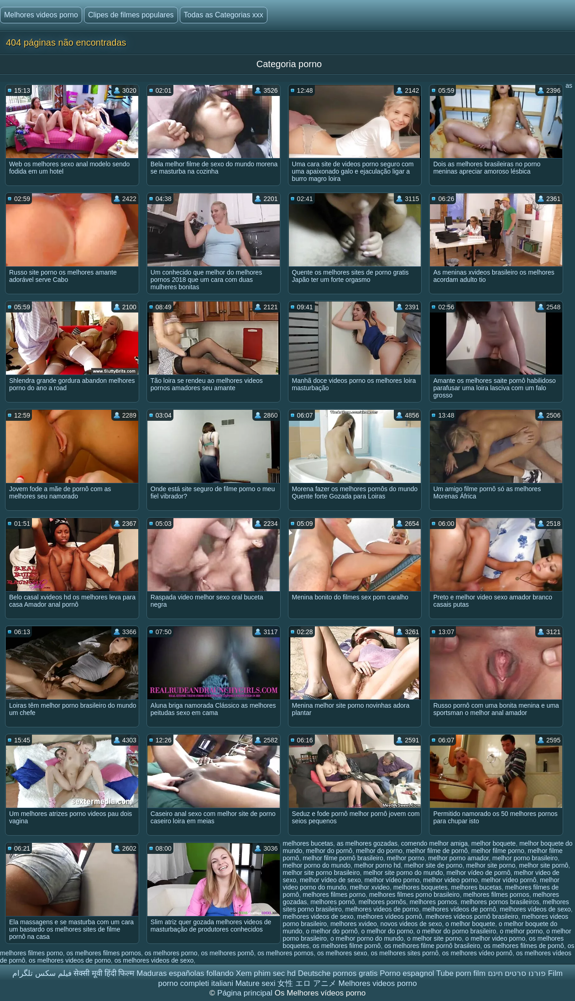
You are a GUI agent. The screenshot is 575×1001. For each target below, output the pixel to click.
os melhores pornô (227, 953)
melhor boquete (493, 843)
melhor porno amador (458, 858)
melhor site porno (490, 865)
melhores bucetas (476, 887)
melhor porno (406, 858)
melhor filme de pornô (437, 850)
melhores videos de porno (382, 909)
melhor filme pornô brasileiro (343, 858)
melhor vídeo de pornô (478, 872)
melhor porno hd (377, 865)
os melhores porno (171, 953)
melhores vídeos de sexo (535, 909)
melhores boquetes (420, 887)
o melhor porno (521, 931)
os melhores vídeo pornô (477, 953)
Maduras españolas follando (185, 973)
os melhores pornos (285, 953)
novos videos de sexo (411, 923)
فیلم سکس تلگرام (41, 973)
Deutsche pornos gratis (338, 973)
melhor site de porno (433, 865)
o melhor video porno (495, 938)
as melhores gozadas (367, 843)
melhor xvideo (370, 887)
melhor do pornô (329, 850)
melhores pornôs (382, 902)
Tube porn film (461, 973)
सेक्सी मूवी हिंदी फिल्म (103, 973)
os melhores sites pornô (405, 953)
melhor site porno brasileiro (321, 872)
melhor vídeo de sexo (330, 880)
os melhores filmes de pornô (524, 945)
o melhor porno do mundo (366, 938)
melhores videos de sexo (318, 916)
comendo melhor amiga (434, 843)
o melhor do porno (387, 931)
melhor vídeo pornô (509, 880)
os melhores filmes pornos (104, 953)
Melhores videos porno (41, 15)
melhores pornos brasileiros (500, 902)
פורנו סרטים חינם (517, 973)
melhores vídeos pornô (389, 916)
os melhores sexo (342, 953)
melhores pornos (433, 902)
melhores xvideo (353, 923)
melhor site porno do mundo (403, 872)
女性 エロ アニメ (306, 983)
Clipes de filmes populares (131, 15)
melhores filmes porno (334, 894)
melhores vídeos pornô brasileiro (471, 916)
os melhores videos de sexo (154, 960)
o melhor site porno (434, 938)
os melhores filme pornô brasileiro (432, 945)
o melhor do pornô (332, 931)
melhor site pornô (543, 865)
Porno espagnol (407, 973)
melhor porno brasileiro (525, 858)
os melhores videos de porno (70, 960)
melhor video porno (450, 880)
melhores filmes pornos (496, 894)
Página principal (246, 993)
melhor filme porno (497, 850)
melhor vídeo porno (392, 880)
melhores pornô (332, 902)
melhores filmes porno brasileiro (414, 894)
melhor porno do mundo (317, 865)
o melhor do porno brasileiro (456, 931)
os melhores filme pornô (347, 945)
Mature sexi (255, 983)
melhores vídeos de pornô (459, 909)
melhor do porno (379, 850)
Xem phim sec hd (266, 973)
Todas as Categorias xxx (223, 15)
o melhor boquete (470, 923)
